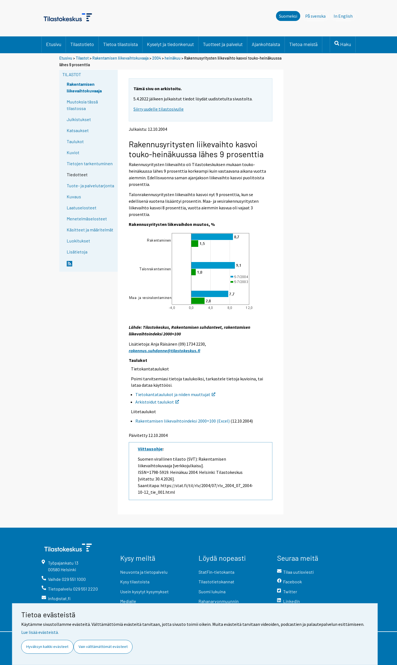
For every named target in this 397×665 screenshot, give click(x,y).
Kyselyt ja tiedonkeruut (170, 44)
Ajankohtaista (266, 44)
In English (345, 16)
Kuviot (73, 152)
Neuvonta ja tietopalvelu (144, 572)
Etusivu (53, 44)
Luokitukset (78, 240)
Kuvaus (74, 196)
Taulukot (75, 141)
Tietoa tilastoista (120, 44)
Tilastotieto (82, 44)
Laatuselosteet (81, 207)
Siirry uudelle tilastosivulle (158, 109)
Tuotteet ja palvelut (223, 44)
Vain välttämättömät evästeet (103, 646)
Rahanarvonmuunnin (218, 601)
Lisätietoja (77, 251)
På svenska (317, 16)
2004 (156, 58)
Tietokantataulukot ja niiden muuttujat (175, 394)
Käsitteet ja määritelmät (90, 229)
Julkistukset (79, 119)
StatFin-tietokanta (216, 572)
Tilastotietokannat (216, 581)
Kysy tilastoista (134, 581)
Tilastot (82, 58)
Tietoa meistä (303, 44)
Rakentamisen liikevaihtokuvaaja (120, 58)
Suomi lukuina (212, 591)
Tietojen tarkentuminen (90, 163)
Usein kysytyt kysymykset (144, 591)
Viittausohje (150, 449)
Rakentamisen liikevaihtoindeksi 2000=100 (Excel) (182, 421)
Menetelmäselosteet (87, 218)
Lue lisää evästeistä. (40, 632)
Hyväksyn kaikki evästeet (47, 646)
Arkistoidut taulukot (157, 402)
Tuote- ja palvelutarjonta (90, 185)
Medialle (128, 601)
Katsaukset (78, 130)
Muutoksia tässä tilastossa (82, 105)
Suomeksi (288, 16)
